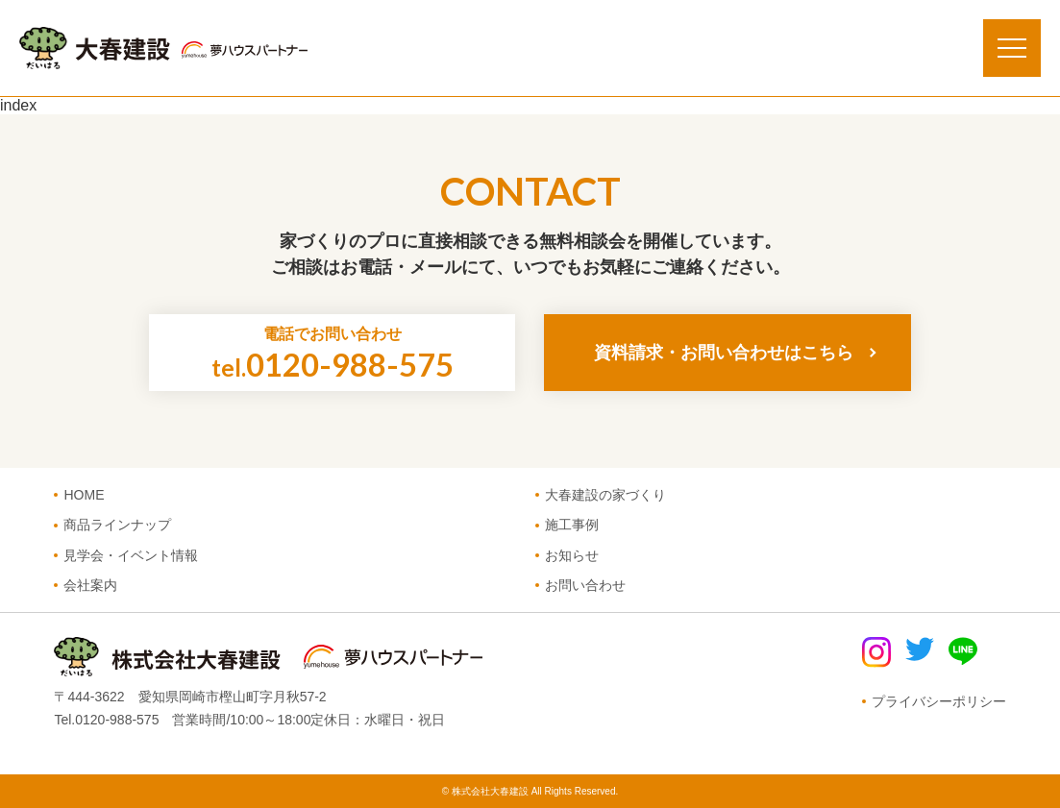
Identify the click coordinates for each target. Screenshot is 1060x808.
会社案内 (90, 585)
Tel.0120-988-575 (106, 719)
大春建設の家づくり (605, 494)
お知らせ (572, 555)
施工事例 (572, 524)
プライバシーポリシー (939, 701)
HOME (83, 494)
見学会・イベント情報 (130, 555)
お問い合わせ (585, 585)
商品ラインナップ (117, 524)
